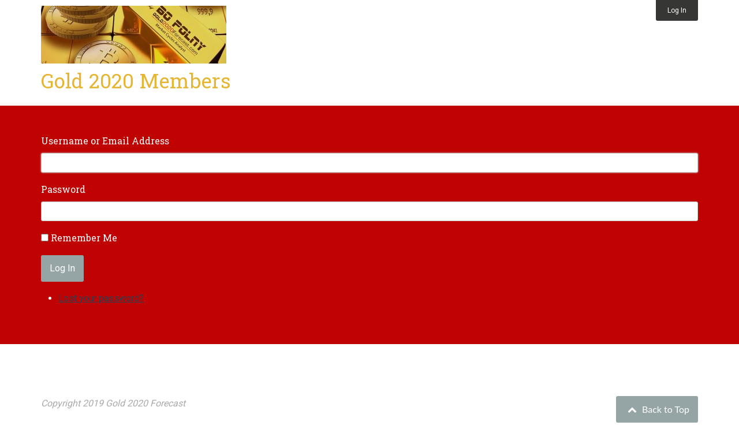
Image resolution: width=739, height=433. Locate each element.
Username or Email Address (105, 141)
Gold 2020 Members (136, 80)
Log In (676, 10)
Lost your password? (101, 298)
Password (63, 189)
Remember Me (84, 238)
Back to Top (657, 409)
